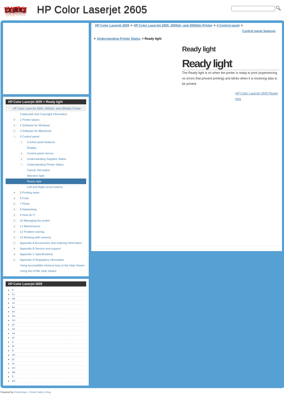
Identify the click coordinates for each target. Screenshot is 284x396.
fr (13, 350)
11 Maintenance (30, 226)
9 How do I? (27, 214)
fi (13, 376)
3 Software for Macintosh (35, 130)
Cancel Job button (38, 170)
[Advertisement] (136, 79)
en (13, 367)
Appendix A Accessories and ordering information (51, 242)
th (13, 346)
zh (13, 354)
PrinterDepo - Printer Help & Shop (32, 392)
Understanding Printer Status (118, 38)
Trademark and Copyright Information (43, 114)
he (13, 380)
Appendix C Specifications (36, 254)
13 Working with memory (35, 237)
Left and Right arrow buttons (45, 186)
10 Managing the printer (35, 220)
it (13, 341)
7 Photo (25, 203)
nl (13, 363)
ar (13, 337)
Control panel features (259, 31)
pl (13, 359)
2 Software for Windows (35, 125)
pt (13, 324)
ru (13, 294)
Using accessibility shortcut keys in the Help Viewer (52, 265)
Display (31, 147)
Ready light (34, 181)
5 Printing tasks (29, 192)
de (13, 298)
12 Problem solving (32, 231)
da (13, 372)
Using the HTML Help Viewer (38, 270)
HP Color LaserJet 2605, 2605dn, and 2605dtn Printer (173, 25)
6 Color (24, 198)
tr (13, 289)
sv (13, 328)
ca (13, 333)
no (13, 320)
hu (13, 315)
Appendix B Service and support (40, 248)
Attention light (35, 175)
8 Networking (28, 209)
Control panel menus (40, 153)
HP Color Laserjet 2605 (15, 11)
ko (13, 307)
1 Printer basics (30, 119)
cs (13, 302)
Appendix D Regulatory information (42, 259)
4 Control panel (228, 25)
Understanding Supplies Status (46, 158)
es (13, 311)
